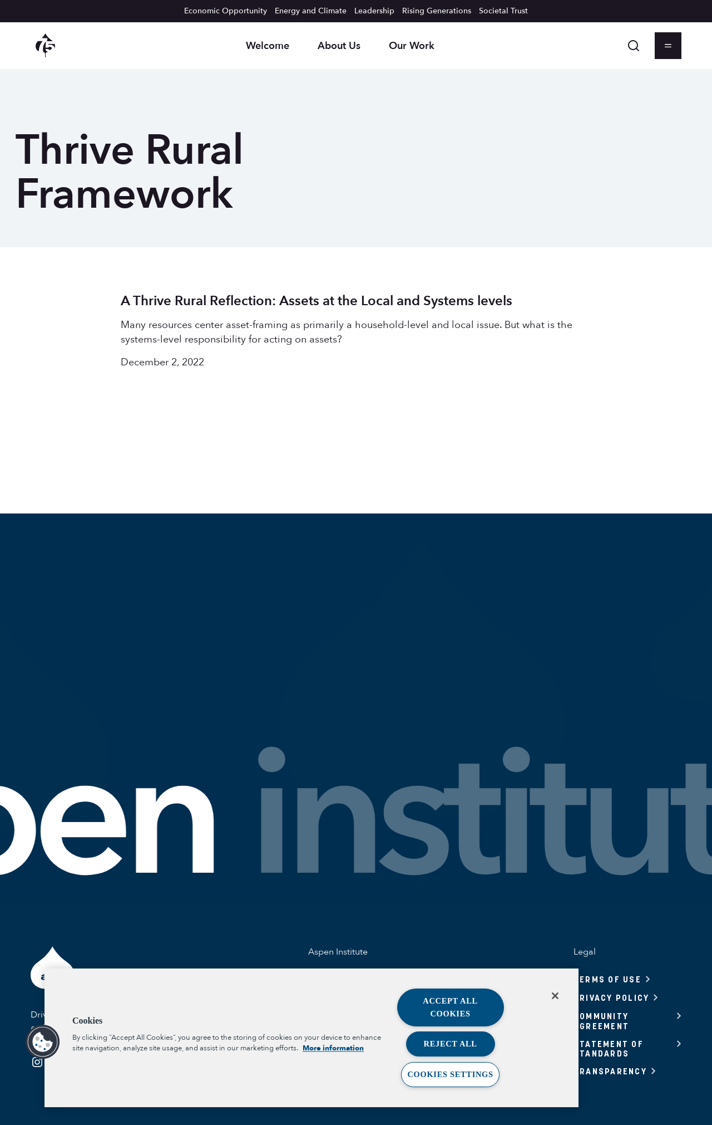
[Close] (555, 996)
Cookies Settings (450, 1074)
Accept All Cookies (450, 1007)
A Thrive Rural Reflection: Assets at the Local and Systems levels (316, 301)
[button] (43, 1042)
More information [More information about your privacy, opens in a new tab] (333, 1049)
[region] (311, 1038)
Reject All (450, 1043)
